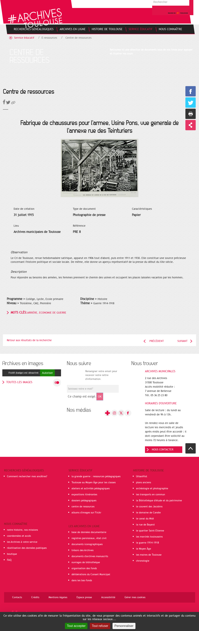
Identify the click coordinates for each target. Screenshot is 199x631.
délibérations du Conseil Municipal (91, 574)
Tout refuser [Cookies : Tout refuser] (100, 626)
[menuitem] (34, 29)
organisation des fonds (84, 568)
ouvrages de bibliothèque (86, 562)
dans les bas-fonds (82, 580)
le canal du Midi (145, 518)
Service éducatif (24, 37)
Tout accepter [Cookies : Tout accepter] (76, 626)
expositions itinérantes (84, 494)
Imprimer (190, 114)
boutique (12, 554)
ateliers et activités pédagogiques (91, 488)
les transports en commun (150, 494)
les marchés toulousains (149, 536)
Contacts (17, 597)
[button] (13, 103)
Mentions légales (58, 597)
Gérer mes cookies (135, 597)
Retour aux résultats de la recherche (29, 340)
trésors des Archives (82, 550)
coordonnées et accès (19, 535)
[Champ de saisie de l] (93, 389)
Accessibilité (108, 597)
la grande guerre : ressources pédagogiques (96, 476)
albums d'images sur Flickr (86, 512)
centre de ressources (83, 506)
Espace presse (84, 597)
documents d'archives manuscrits (90, 556)
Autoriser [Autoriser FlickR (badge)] (47, 372)
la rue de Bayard (145, 524)
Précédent (156, 341)
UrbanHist (141, 476)
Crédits (35, 597)
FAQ (9, 560)
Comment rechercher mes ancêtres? (27, 476)
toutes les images (19, 382)
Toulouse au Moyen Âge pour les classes (94, 482)
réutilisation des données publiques (27, 548)
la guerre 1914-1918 (147, 542)
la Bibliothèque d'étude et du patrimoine (159, 500)
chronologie (142, 560)
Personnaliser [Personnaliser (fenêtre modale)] (124, 626)
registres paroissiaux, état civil (89, 538)
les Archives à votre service (22, 542)
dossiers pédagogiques (84, 500)
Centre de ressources (78, 37)
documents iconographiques (87, 544)
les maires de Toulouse (148, 554)
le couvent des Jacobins (149, 506)
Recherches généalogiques (24, 470)
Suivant (182, 341)
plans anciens (143, 482)
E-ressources (49, 37)
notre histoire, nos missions (22, 529)
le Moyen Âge (143, 548)
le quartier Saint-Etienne (150, 530)
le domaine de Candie (148, 512)
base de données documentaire (89, 532)
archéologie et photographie (152, 488)
